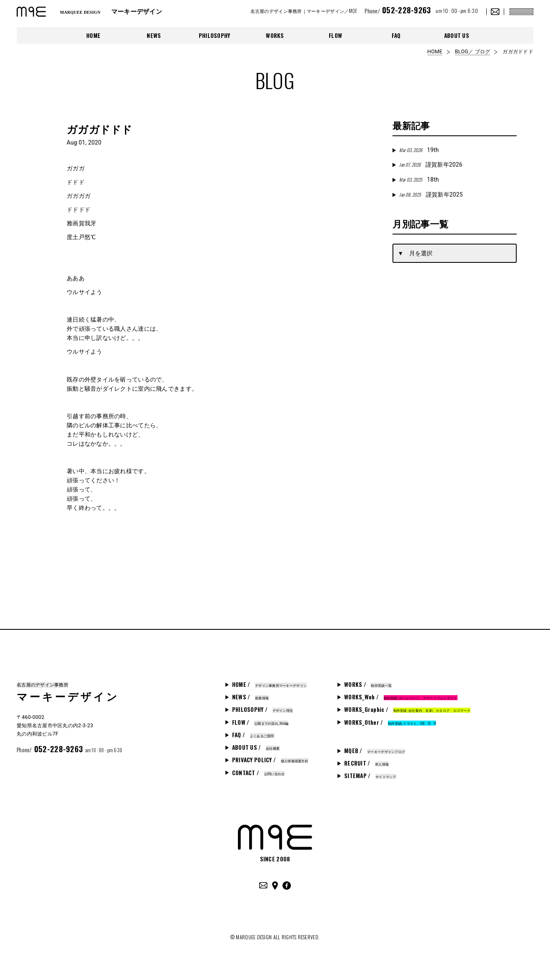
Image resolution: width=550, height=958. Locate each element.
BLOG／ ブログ (472, 52)
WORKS (275, 35)
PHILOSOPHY (214, 35)
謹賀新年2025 (430, 194)
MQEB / (374, 750)
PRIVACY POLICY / (270, 760)
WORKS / (368, 684)
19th (419, 150)
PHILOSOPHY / (262, 709)
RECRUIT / (366, 763)
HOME (93, 35)
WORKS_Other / (390, 722)
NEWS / (250, 697)
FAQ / (253, 735)
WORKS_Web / (401, 697)
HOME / (269, 684)
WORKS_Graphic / (407, 709)
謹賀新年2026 (430, 164)
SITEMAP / (370, 775)
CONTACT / (258, 772)
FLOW (335, 35)
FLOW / (260, 722)
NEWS (154, 35)
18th (419, 179)
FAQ (396, 35)
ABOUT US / (256, 747)
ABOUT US (456, 35)
